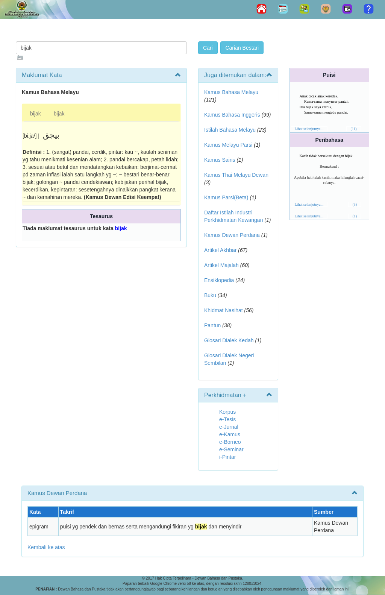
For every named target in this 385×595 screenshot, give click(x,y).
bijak (35, 114)
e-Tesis (227, 419)
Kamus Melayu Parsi (228, 145)
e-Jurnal (228, 427)
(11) (353, 129)
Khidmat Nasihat (223, 310)
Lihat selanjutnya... (309, 129)
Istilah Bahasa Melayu (230, 130)
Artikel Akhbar (220, 250)
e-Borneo (230, 442)
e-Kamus (229, 434)
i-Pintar (227, 457)
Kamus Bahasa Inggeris (232, 115)
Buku (210, 295)
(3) (354, 204)
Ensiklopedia (219, 280)
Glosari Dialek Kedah (229, 340)
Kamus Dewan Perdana (232, 235)
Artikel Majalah (221, 265)
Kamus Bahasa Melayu (231, 92)
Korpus (227, 412)
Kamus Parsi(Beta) (226, 197)
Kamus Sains (219, 160)
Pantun (212, 325)
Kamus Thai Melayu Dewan (236, 175)
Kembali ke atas (46, 547)
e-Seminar (231, 449)
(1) (354, 216)
